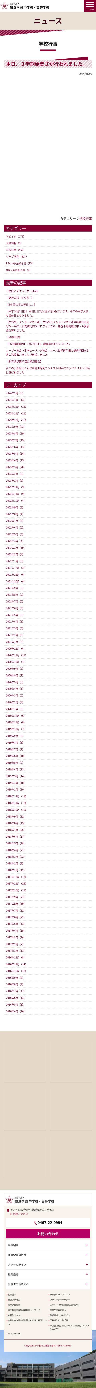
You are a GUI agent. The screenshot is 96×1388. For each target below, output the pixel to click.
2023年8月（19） (16, 433)
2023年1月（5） (15, 480)
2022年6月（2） (15, 527)
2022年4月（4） (15, 541)
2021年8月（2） (15, 595)
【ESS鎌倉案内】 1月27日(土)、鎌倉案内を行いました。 (39, 344)
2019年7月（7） (15, 749)
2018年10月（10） (17, 810)
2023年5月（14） (16, 453)
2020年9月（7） (15, 668)
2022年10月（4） (16, 500)
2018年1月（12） (16, 870)
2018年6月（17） (16, 836)
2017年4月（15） (16, 930)
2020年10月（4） (16, 662)
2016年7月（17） (16, 991)
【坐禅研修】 (14, 337)
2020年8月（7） (15, 675)
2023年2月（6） (15, 474)
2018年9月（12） (16, 816)
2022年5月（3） (15, 534)
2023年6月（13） (16, 447)
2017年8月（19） (16, 904)
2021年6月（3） (15, 608)
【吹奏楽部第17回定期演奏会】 (24, 361)
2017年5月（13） (16, 924)
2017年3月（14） (16, 937)
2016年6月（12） (16, 998)
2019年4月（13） (16, 769)
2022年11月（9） (16, 494)
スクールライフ (17, 1264)
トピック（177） (16, 236)
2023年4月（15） (16, 460)
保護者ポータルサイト (60, 1315)
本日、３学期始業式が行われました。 (46, 63)
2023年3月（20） (16, 467)
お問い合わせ (14, 1304)
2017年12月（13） (17, 877)
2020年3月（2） (15, 695)
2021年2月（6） (15, 635)
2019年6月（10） (16, 756)
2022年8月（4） (15, 514)
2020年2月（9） (15, 702)
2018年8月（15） (16, 823)
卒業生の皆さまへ (58, 1309)
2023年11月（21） (17, 413)
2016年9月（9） (15, 978)
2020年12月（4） (16, 648)
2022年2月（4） (15, 554)
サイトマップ (14, 1333)
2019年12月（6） (16, 716)
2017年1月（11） (16, 950)
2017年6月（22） (16, 917)
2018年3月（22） (16, 856)
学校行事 (85, 218)
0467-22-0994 (50, 1222)
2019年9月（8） (15, 736)
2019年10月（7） (16, 729)
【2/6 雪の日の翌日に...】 (21, 304)
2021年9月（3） (15, 588)
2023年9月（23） (16, 427)
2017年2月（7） (15, 944)
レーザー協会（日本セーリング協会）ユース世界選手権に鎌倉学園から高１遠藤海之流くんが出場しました (47, 352)
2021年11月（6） (16, 574)
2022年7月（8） (15, 521)
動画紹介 (12, 1294)
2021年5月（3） (15, 615)
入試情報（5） (14, 243)
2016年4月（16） (16, 1011)
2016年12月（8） (16, 957)
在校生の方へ (14, 1315)
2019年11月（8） (16, 722)
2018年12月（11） (17, 796)
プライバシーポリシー (60, 1299)
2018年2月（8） (15, 863)
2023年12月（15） (17, 406)
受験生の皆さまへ (18, 1284)
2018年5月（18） (16, 843)
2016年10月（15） (17, 971)
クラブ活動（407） (17, 256)
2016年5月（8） (15, 1004)
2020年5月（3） (15, 682)
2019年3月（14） (16, 776)
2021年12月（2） (16, 568)
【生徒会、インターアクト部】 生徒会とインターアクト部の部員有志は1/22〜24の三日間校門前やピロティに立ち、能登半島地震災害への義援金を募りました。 (47, 326)
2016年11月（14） (17, 964)
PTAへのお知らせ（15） (20, 263)
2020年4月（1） (15, 689)
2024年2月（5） (15, 393)
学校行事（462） (16, 250)
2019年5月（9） (15, 762)
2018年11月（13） (17, 803)
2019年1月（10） (16, 789)
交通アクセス (20, 1214)
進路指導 (13, 1274)
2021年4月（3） (15, 621)
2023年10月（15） (17, 420)
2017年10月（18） (17, 890)
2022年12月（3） (16, 487)
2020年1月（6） (15, 709)
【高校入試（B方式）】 (20, 298)
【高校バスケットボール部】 (23, 291)
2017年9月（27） (16, 897)
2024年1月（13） (16, 400)
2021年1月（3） (15, 642)
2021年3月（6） (15, 628)
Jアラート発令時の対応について (64, 1304)
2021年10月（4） (16, 581)
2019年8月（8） (15, 742)
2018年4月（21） (16, 850)
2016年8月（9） (15, 984)
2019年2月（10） (16, 783)
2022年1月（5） (15, 561)
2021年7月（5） (15, 601)
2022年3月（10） (16, 548)
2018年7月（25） (16, 830)
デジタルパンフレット (60, 1294)
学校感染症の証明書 (59, 1320)
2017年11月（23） (17, 883)
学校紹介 (13, 1245)
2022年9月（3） (15, 507)
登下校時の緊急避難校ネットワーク (24, 1309)
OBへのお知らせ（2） (19, 270)
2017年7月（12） (16, 910)
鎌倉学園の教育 (17, 1255)
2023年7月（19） (16, 440)
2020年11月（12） (17, 655)
